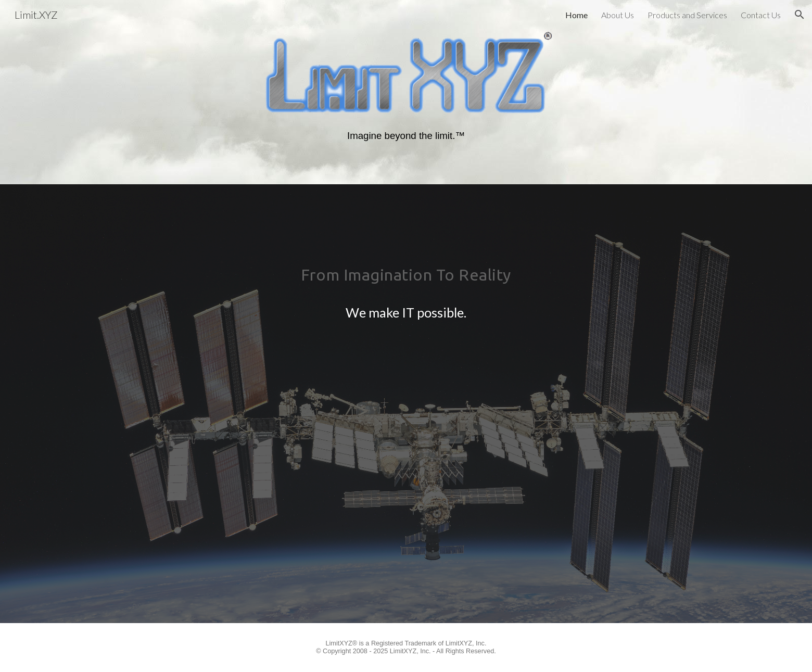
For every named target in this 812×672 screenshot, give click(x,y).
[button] (799, 14)
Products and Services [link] (687, 15)
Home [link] (576, 15)
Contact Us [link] (761, 15)
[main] (406, 137)
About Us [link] (617, 15)
